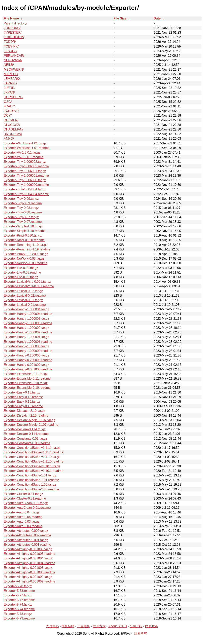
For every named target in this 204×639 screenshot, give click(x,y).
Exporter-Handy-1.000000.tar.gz (26, 346)
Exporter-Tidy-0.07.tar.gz (21, 217)
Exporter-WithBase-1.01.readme (26, 148)
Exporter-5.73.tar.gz (18, 614)
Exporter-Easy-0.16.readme (23, 406)
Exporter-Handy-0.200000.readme (28, 360)
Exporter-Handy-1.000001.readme (28, 341)
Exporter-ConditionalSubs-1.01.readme (31, 480)
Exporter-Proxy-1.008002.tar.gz (26, 254)
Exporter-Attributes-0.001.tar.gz (26, 540)
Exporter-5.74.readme (19, 609)
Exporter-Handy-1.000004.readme (28, 314)
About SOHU (117, 626)
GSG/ (8, 101)
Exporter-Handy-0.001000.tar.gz (26, 364)
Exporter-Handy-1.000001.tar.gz (26, 337)
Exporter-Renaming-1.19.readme (27, 249)
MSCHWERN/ (14, 69)
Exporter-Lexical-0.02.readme (25, 295)
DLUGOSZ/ (12, 125)
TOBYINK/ (11, 46)
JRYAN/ (9, 92)
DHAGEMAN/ (13, 129)
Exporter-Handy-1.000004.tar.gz (26, 309)
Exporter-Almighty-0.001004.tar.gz (28, 558)
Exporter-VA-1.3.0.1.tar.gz (22, 152)
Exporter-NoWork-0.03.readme (25, 263)
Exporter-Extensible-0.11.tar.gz (26, 374)
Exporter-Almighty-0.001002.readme (29, 581)
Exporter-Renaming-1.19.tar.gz (25, 244)
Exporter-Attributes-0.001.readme (27, 544)
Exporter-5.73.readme (19, 618)
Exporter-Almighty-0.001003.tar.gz (28, 567)
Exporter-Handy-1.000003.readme (28, 323)
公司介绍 (136, 626)
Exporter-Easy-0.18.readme (23, 397)
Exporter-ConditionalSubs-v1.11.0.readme (33, 461)
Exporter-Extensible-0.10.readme (27, 387)
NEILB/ (9, 64)
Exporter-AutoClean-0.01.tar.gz (26, 503)
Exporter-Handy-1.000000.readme (28, 351)
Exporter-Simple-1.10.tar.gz (23, 226)
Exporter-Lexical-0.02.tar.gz (23, 291)
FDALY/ (9, 106)
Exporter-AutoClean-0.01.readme (27, 507)
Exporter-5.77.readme (19, 600)
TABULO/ (10, 51)
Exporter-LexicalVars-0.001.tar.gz (27, 281)
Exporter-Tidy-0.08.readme (23, 212)
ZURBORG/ (12, 28)
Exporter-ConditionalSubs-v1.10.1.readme (33, 470)
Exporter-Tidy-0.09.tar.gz (21, 198)
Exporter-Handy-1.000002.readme (28, 332)
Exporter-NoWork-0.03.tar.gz (24, 258)
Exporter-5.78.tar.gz (18, 586)
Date (157, 18)
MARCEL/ (11, 74)
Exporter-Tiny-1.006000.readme (26, 184)
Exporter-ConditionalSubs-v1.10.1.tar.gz (32, 466)
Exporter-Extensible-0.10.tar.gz (26, 383)
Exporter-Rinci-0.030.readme (24, 240)
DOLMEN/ (11, 120)
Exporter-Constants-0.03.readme (27, 443)
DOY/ (8, 115)
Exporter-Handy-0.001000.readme (28, 369)
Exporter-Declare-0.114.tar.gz (25, 429)
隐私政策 (151, 626)
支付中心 (52, 626)
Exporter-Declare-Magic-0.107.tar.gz (29, 420)
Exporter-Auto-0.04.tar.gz (21, 512)
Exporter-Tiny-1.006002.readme (26, 166)
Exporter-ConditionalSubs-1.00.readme (31, 489)
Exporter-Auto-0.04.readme (23, 517)
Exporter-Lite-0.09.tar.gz (21, 268)
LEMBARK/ (12, 78)
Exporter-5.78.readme (19, 590)
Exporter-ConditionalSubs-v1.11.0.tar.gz (32, 457)
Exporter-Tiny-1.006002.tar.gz (25, 161)
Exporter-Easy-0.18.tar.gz (22, 392)
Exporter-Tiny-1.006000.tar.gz (25, 180)
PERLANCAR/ (14, 55)
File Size (120, 18)
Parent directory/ (15, 23)
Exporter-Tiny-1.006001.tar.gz (25, 171)
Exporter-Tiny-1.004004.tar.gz (25, 189)
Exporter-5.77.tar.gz (18, 595)
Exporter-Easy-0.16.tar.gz (22, 401)
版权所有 (140, 633)
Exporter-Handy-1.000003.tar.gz (26, 318)
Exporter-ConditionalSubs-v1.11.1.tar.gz (32, 447)
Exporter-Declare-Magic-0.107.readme (31, 424)
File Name (11, 18)
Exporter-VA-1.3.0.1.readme (23, 157)
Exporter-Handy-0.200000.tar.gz (26, 355)
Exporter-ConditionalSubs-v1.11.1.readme (33, 452)
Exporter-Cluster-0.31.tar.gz (23, 494)
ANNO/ (9, 138)
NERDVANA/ (13, 60)
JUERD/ (9, 88)
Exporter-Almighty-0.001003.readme (29, 572)
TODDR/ (10, 41)
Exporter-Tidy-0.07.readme (23, 221)
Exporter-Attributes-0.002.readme (27, 535)
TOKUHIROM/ (14, 37)
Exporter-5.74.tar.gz (18, 604)
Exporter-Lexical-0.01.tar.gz (23, 300)
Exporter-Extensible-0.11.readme (27, 378)
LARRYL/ (10, 83)
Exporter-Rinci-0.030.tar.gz (23, 235)
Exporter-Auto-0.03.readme (23, 526)
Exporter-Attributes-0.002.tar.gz (26, 530)
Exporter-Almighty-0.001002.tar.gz (28, 577)
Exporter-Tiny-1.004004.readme (26, 194)
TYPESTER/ (13, 32)
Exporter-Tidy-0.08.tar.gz (21, 207)
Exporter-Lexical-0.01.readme (25, 304)
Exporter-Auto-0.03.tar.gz (21, 521)
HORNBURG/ (13, 97)
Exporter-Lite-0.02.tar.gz (21, 277)
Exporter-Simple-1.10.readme (25, 231)
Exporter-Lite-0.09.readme (22, 272)
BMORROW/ (13, 134)
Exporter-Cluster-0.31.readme (25, 498)
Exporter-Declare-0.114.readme (26, 433)
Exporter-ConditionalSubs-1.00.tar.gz (30, 484)
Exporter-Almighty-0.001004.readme (29, 563)
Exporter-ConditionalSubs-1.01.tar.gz (30, 475)
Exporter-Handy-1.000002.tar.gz (26, 327)
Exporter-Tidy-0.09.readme (23, 203)
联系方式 (99, 626)
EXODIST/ (11, 111)
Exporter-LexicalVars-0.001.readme (29, 286)
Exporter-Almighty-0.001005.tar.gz (28, 549)
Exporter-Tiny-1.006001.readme (26, 175)
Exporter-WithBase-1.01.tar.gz (25, 143)
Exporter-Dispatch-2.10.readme (26, 415)
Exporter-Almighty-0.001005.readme (29, 553)
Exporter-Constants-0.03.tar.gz (25, 438)
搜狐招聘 (68, 626)
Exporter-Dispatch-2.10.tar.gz (24, 410)
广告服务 (83, 626)
